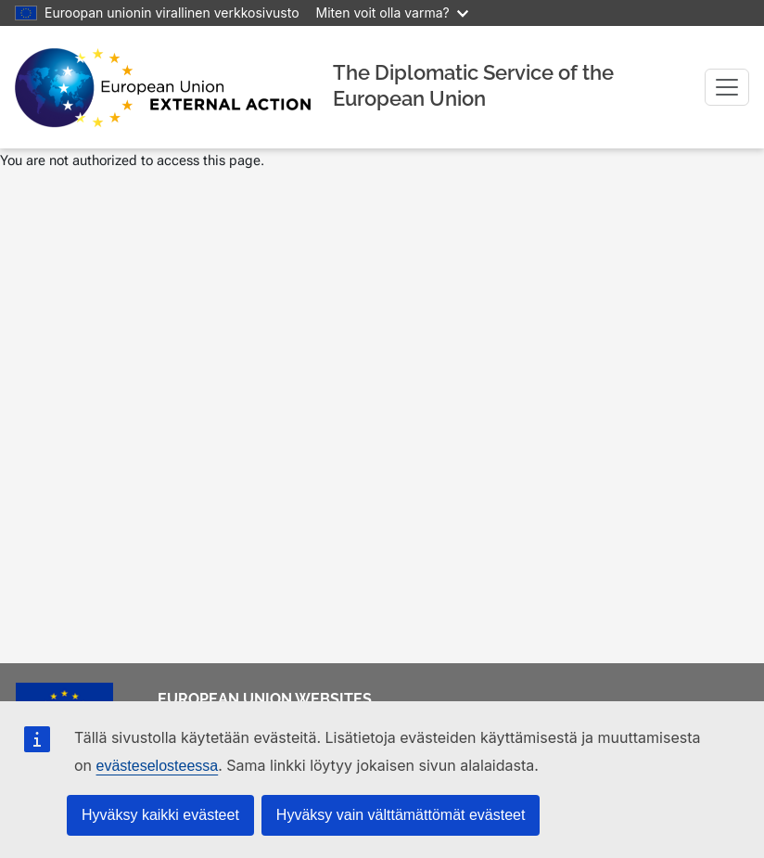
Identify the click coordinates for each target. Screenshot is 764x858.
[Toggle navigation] (727, 87)
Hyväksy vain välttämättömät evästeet (401, 815)
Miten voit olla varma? (392, 12)
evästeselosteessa (157, 766)
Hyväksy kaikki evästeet (160, 815)
